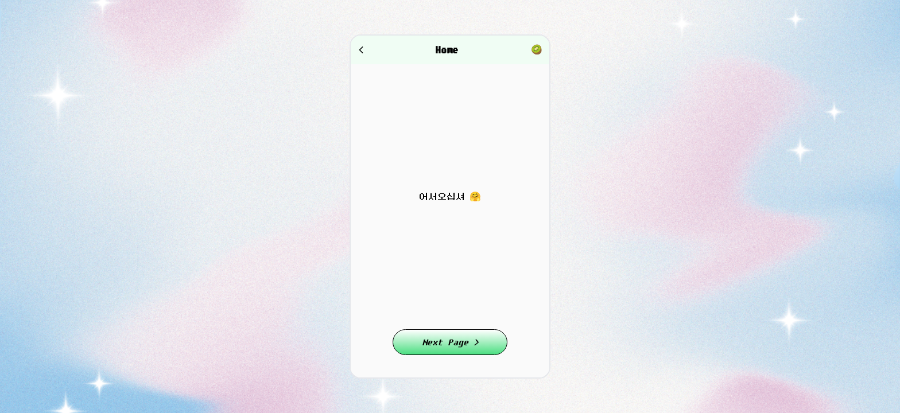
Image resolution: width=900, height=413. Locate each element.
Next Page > (450, 342)
